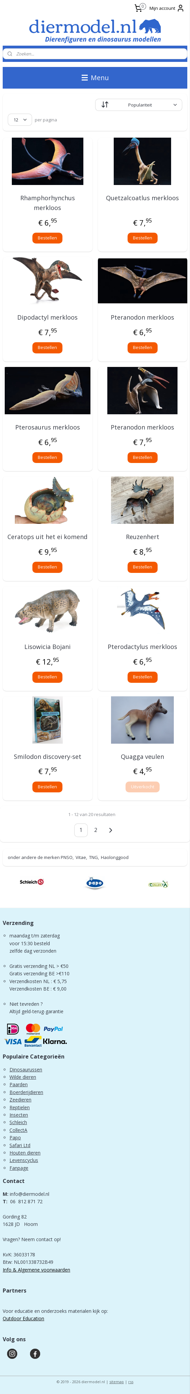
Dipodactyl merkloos (47, 317)
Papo (15, 1137)
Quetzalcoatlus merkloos (142, 198)
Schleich (18, 1122)
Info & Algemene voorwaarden (36, 1270)
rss (130, 1381)
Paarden (18, 1084)
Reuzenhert (142, 537)
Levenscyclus (23, 1160)
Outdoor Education (23, 1318)
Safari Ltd (19, 1145)
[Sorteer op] (139, 105)
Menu (95, 77)
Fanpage (18, 1168)
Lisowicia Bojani (47, 647)
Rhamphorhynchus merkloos (47, 203)
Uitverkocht (142, 787)
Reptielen (19, 1107)
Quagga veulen (142, 756)
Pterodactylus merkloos (142, 647)
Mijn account (167, 8)
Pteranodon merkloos (142, 317)
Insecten (18, 1115)
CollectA (18, 1130)
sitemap (116, 1381)
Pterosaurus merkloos (47, 427)
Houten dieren (24, 1152)
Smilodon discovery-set (47, 756)
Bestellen (47, 238)
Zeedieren (20, 1099)
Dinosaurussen (25, 1069)
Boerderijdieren (26, 1092)
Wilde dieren (22, 1077)
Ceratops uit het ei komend (47, 537)
